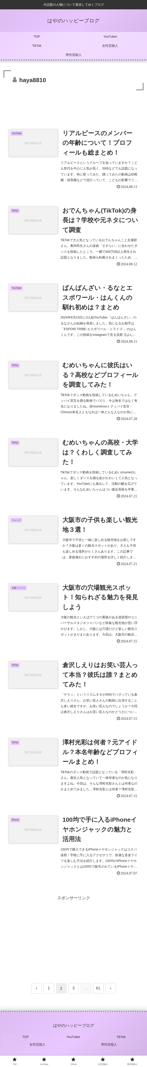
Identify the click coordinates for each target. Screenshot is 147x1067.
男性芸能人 (109, 1048)
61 (98, 993)
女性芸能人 (38, 1048)
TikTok (121, 1041)
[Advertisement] (73, 105)
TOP (25, 1041)
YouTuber (73, 1041)
